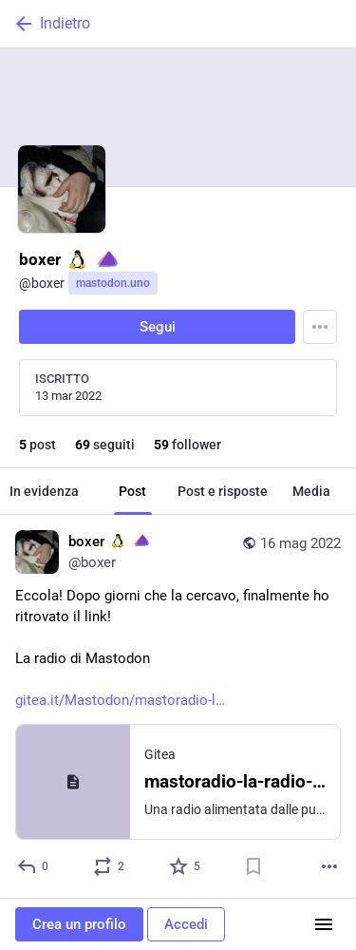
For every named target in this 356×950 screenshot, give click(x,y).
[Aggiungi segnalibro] (253, 866)
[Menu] (320, 327)
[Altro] (329, 866)
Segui (158, 326)
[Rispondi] (33, 866)
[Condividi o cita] (109, 866)
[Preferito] (185, 866)
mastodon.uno (113, 283)
